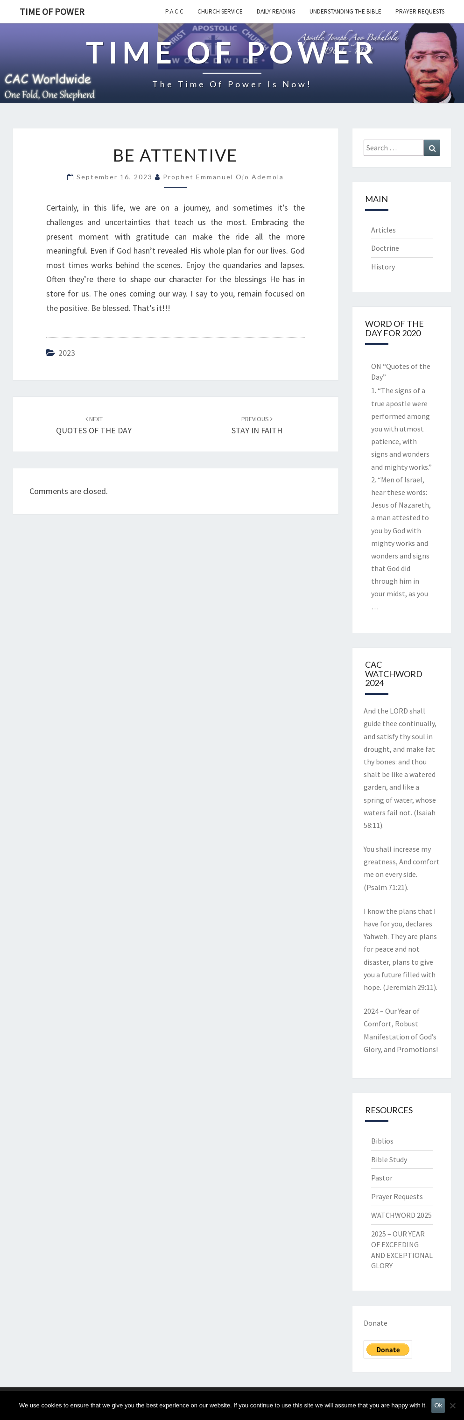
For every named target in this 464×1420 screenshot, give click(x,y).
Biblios (382, 1140)
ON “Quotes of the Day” (400, 371)
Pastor (382, 1177)
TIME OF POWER (52, 11)
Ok (438, 1405)
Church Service (220, 11)
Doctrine (385, 248)
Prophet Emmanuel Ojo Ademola (223, 177)
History (383, 266)
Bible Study (389, 1159)
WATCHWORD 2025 (401, 1215)
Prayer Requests (419, 11)
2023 (66, 352)
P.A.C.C (174, 11)
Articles (383, 229)
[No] (452, 1405)
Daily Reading (276, 11)
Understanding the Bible (345, 11)
